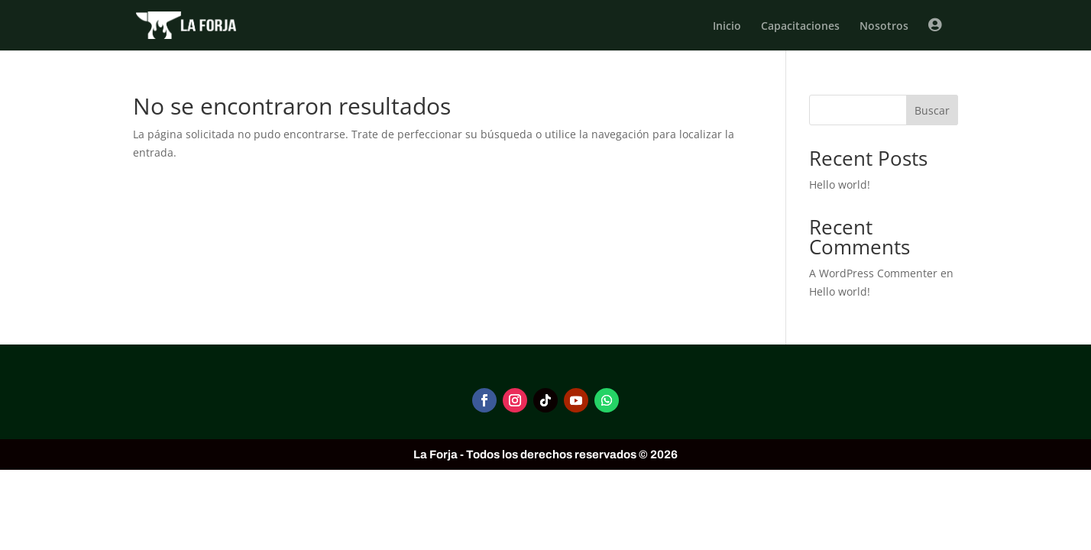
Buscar (932, 110)
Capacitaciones (800, 27)
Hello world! (839, 184)
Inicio (727, 27)
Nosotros (884, 27)
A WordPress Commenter (873, 273)
